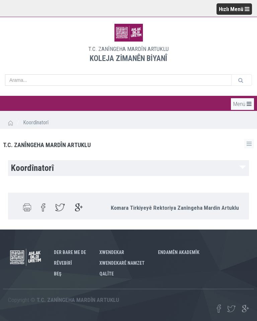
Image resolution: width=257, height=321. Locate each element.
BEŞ (58, 273)
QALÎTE (106, 273)
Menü (242, 104)
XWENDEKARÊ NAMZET (122, 263)
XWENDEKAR (111, 252)
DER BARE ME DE (70, 252)
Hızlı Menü (234, 9)
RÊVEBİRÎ (63, 263)
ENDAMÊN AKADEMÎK (178, 252)
